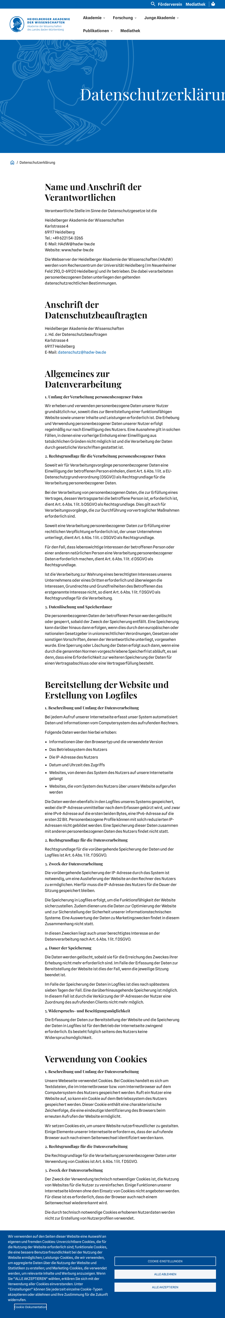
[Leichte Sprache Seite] (213, 4)
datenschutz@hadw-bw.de (82, 352)
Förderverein (170, 4)
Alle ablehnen (165, 1274)
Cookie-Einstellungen (165, 1260)
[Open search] (153, 4)
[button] (94, 17)
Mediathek (195, 4)
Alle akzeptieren (165, 1288)
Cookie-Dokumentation (30, 1307)
